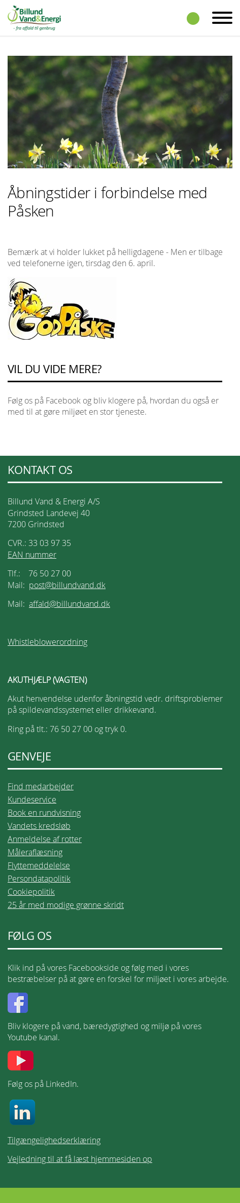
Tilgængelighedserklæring (54, 1140)
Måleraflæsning (35, 852)
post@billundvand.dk (67, 585)
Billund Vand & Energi (34, 17)
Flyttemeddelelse (39, 865)
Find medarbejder (41, 786)
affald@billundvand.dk (69, 603)
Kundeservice (32, 799)
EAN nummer (32, 554)
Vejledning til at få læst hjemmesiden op (80, 1158)
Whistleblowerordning (47, 641)
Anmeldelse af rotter (45, 839)
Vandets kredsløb (39, 826)
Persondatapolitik (39, 878)
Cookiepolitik (31, 892)
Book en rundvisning (44, 813)
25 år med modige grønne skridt (66, 905)
